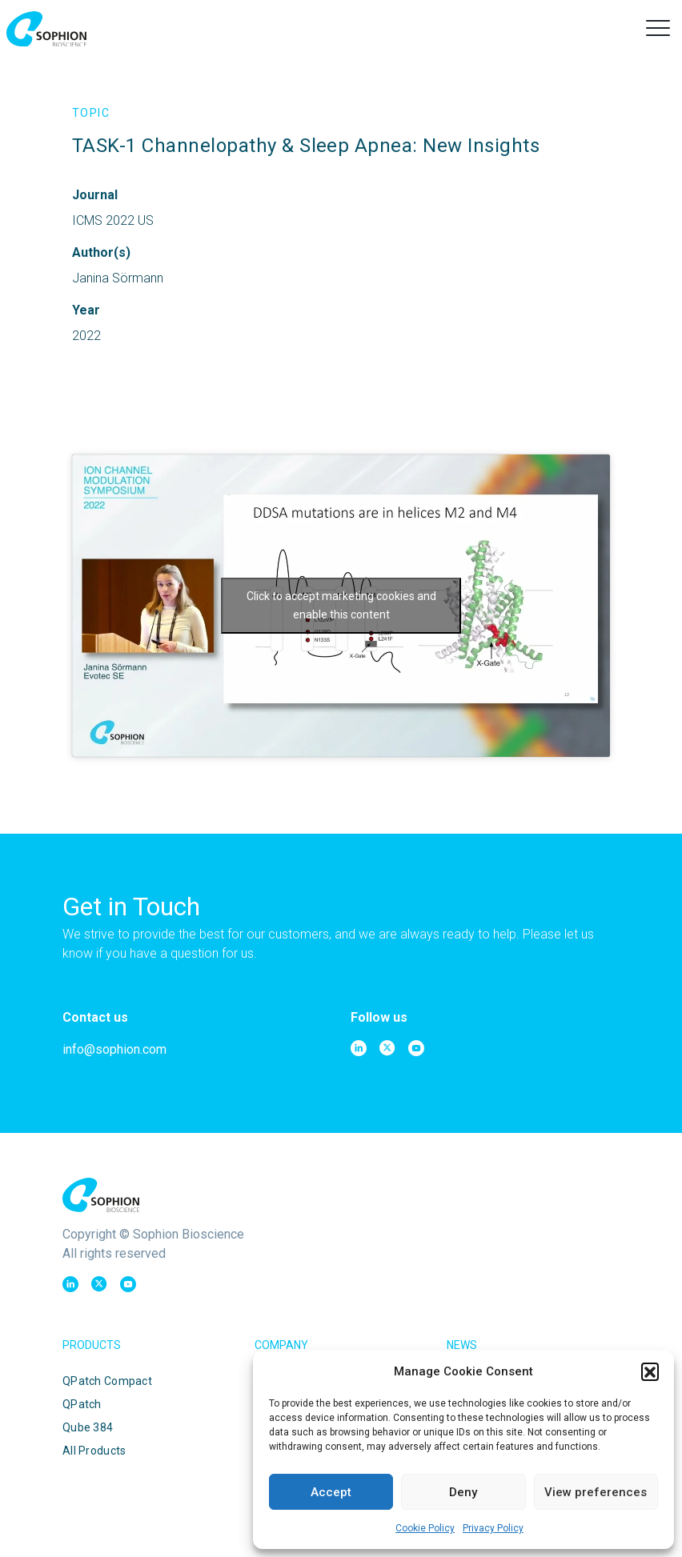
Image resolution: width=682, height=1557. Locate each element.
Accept (331, 1492)
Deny (463, 1492)
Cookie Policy (425, 1528)
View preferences (595, 1492)
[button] (650, 1371)
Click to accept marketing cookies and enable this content (341, 605)
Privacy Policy (493, 1528)
